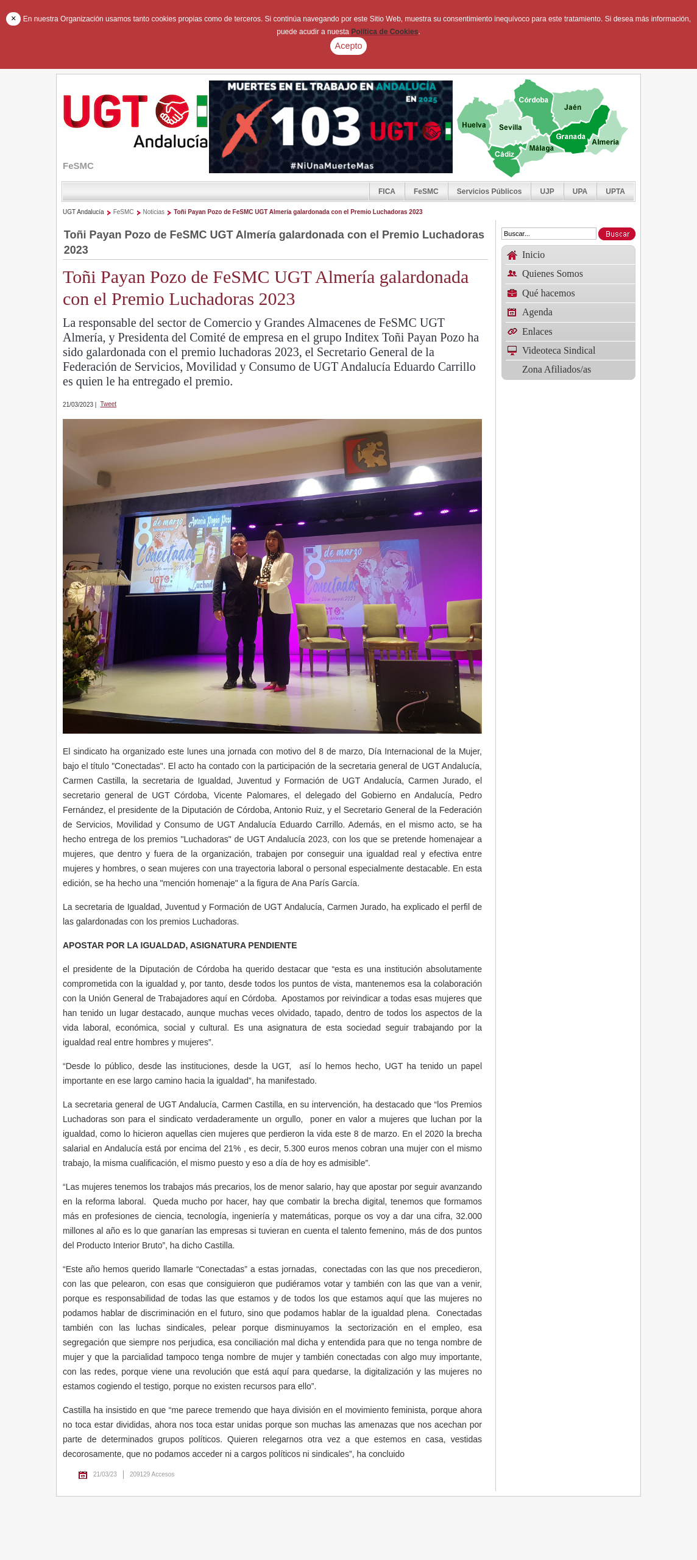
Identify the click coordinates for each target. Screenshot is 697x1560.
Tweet (108, 404)
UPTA (615, 191)
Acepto (349, 46)
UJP (547, 191)
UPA (580, 191)
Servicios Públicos (489, 191)
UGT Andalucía (83, 212)
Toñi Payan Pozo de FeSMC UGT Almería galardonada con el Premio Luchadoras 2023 (298, 212)
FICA (386, 191)
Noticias (154, 212)
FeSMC (426, 191)
